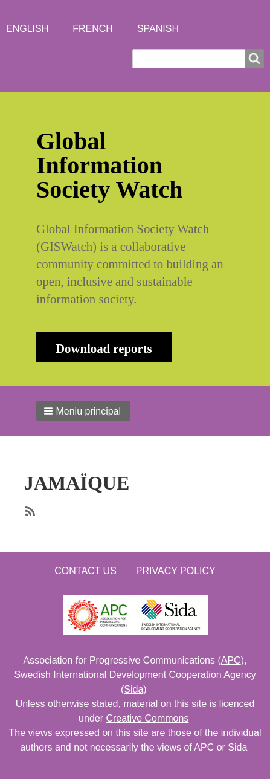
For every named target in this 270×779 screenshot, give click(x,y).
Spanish (158, 29)
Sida (133, 689)
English (27, 29)
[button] (83, 411)
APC (231, 660)
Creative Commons (147, 718)
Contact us (85, 571)
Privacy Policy (176, 571)
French (92, 29)
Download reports (104, 348)
